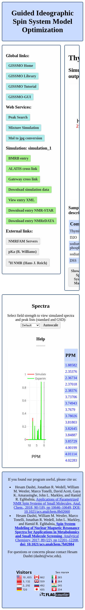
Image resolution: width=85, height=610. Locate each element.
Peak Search (18, 117)
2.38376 (71, 390)
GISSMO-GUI (19, 97)
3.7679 (70, 410)
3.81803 (71, 422)
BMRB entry (18, 158)
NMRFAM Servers (23, 241)
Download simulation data (28, 189)
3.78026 (71, 416)
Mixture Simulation (23, 128)
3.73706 (71, 397)
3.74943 (71, 403)
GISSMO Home (20, 66)
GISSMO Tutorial (22, 86)
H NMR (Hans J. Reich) (27, 262)
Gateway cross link (23, 179)
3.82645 (71, 429)
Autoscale (50, 325)
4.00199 (71, 448)
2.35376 (71, 371)
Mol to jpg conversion (25, 138)
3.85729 (71, 441)
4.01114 (71, 454)
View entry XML (21, 200)
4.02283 (71, 460)
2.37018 (71, 384)
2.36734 (71, 378)
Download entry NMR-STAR (30, 210)
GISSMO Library (22, 76)
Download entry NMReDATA (31, 221)
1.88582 (71, 365)
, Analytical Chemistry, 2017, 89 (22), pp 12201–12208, (47, 534)
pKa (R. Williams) (22, 252)
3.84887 (71, 435)
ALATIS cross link (22, 169)
